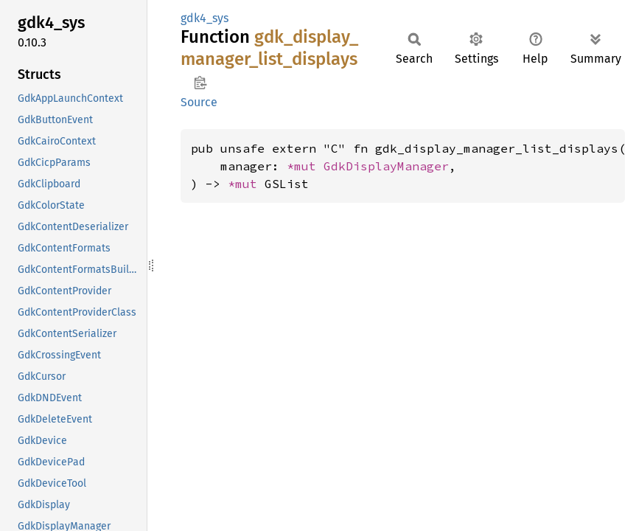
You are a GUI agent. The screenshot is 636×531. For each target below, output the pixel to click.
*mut (305, 166)
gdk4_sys (204, 18)
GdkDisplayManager (386, 166)
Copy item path (200, 82)
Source (199, 102)
